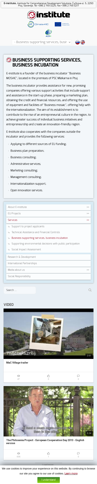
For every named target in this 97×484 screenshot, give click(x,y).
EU (14, 213)
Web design (66, 482)
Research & (22, 257)
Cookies (41, 482)
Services (12, 220)
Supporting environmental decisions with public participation (46, 244)
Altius (74, 482)
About (17, 207)
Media (16, 270)
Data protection (52, 482)
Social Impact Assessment (26, 249)
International (22, 263)
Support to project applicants (28, 226)
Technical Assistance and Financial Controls (36, 232)
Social (19, 276)
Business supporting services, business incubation (40, 238)
